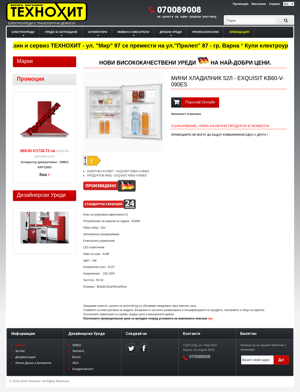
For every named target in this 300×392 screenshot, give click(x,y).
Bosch (76, 357)
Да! (281, 360)
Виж (43, 175)
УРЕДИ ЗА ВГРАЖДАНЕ (61, 32)
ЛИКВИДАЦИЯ (239, 32)
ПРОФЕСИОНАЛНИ (205, 32)
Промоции (240, 4)
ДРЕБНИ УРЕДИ (171, 32)
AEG (75, 363)
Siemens (78, 351)
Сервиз (274, 4)
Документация (25, 357)
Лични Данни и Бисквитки (33, 363)
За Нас (20, 351)
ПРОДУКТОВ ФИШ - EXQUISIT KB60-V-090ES (117, 175)
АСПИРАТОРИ (97, 32)
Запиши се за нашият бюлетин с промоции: (263, 347)
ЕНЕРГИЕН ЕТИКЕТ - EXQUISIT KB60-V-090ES (118, 171)
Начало (20, 345)
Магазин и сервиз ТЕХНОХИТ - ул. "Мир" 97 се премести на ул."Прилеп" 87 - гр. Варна (121, 45)
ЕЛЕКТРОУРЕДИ (23, 32)
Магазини (258, 4)
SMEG (76, 345)
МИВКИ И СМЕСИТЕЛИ (133, 32)
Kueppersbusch (82, 369)
